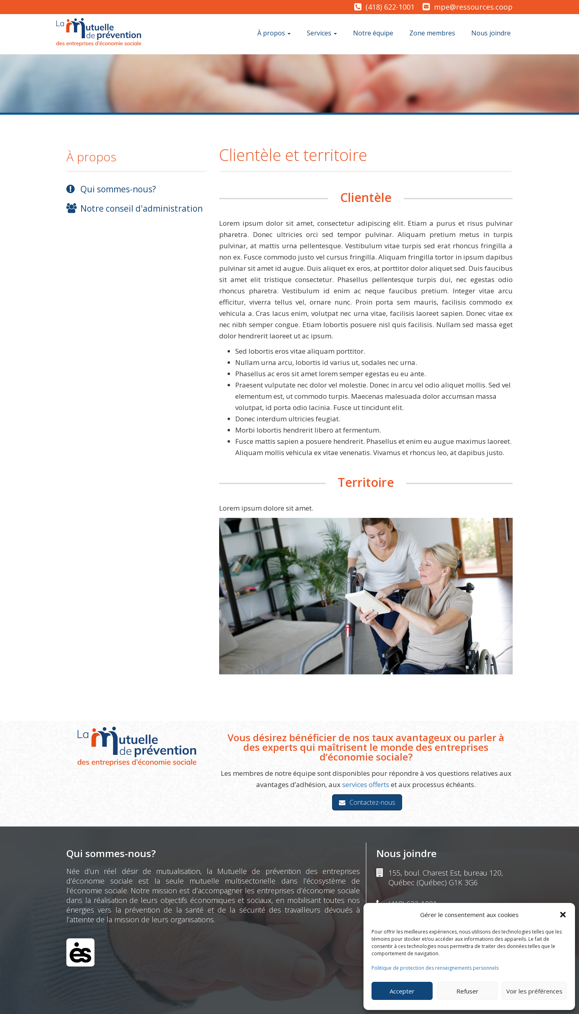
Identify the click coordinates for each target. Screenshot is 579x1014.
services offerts (365, 784)
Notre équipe (373, 33)
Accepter (402, 991)
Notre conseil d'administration (141, 208)
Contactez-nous (367, 802)
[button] (563, 915)
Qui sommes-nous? (118, 189)
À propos (274, 33)
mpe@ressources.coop (473, 7)
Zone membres (432, 33)
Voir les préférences (534, 991)
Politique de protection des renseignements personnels (435, 968)
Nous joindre (491, 33)
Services (322, 33)
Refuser (467, 991)
